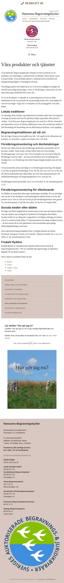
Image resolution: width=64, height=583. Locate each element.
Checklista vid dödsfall (13, 289)
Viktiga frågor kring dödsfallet (16, 285)
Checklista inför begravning (15, 299)
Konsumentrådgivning (13, 313)
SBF (40, 336)
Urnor (9, 265)
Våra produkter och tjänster (16, 303)
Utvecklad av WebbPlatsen (45, 579)
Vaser (9, 270)
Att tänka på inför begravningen (17, 294)
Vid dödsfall (9, 280)
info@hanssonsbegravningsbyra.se (17, 455)
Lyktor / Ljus (12, 268)
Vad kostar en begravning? (15, 308)
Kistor (9, 262)
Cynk (3, 184)
